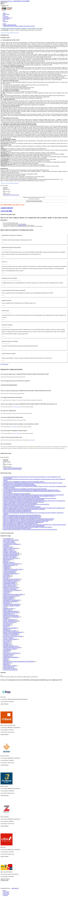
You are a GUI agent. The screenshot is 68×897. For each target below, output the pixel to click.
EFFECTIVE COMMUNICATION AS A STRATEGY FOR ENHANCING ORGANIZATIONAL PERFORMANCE (28, 520)
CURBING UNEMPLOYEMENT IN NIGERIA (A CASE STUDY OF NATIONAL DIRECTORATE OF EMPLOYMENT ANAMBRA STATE (34, 508)
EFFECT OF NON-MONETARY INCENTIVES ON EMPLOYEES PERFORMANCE (21, 515)
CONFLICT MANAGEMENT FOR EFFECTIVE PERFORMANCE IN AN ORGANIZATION (23, 502)
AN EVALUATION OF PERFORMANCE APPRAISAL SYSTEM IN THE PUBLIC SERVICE (23, 481)
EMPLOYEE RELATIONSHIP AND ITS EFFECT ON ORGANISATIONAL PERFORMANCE (23, 526)
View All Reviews (4, 364)
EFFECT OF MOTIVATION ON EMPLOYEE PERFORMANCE (17, 510)
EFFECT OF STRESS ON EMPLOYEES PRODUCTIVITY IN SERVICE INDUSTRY (22, 517)
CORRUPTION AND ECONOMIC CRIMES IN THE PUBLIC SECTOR (19, 26)
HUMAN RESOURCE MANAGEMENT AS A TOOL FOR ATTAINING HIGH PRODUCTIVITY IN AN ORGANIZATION (30, 529)
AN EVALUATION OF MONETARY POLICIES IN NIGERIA (16, 493)
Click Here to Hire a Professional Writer (34, 201)
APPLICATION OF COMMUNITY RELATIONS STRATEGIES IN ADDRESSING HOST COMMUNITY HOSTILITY (29, 496)
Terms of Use (6, 892)
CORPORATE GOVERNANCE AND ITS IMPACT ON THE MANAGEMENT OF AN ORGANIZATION (26, 504)
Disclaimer (5, 895)
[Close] (1, 675)
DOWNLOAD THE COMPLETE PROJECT (10, 32)
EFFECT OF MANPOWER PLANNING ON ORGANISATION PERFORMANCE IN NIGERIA (24, 509)
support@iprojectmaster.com (7, 1)
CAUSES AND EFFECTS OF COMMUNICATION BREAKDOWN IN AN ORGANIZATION (23, 499)
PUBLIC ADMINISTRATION (9, 24)
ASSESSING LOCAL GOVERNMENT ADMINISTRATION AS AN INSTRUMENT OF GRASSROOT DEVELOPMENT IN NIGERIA (32, 482)
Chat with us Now (4, 880)
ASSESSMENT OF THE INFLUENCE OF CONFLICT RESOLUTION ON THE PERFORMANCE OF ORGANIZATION (29, 498)
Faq (4, 20)
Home (4, 13)
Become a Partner (7, 17)
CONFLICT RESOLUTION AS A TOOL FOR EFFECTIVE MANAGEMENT (20, 503)
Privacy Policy (6, 894)
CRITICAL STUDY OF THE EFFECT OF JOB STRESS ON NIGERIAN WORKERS (21, 506)
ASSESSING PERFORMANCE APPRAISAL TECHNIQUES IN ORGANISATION (21, 497)
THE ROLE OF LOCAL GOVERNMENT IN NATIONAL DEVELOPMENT (19, 485)
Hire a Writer (6, 19)
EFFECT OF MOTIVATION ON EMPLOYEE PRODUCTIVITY (17, 511)
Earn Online (5, 16)
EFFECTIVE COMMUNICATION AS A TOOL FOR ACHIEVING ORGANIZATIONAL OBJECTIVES (25, 521)
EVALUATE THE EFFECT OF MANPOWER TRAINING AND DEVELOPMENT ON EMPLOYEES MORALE (27, 527)
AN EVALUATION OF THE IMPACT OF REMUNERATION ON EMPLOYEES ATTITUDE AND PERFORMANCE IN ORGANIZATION (33, 494)
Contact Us (5, 21)
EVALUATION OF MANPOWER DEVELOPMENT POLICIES (17, 528)
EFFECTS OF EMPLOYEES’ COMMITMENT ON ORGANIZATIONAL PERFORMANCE (23, 522)
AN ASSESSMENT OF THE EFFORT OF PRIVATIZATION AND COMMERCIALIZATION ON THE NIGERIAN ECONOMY (31, 490)
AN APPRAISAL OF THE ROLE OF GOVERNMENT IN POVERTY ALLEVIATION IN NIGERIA (25, 488)
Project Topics (6, 14)
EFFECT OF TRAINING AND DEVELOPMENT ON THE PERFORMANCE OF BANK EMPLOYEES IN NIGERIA (28, 518)
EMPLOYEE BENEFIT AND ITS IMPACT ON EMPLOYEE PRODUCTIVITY (20, 523)
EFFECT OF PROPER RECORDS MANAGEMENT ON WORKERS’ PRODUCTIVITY (22, 516)
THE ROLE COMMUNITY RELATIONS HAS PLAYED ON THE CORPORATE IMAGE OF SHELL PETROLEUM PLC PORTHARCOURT (34, 500)
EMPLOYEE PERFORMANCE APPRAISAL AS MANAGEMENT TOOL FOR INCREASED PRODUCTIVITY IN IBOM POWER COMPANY (34, 524)
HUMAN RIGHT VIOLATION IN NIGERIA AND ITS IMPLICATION (18, 484)
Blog (4, 15)
